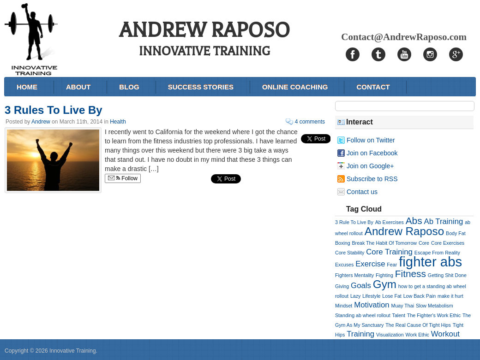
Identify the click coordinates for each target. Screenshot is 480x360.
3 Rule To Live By (354, 222)
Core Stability (349, 252)
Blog (129, 87)
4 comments (310, 121)
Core (424, 243)
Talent (398, 315)
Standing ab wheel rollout (362, 315)
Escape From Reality (437, 252)
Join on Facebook (372, 153)
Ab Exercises (389, 222)
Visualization (390, 334)
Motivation (371, 305)
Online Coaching (295, 87)
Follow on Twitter (371, 140)
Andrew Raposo (404, 231)
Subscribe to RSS (372, 179)
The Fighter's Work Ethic (434, 315)
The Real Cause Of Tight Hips (418, 325)
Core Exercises (447, 243)
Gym (384, 284)
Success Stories (201, 87)
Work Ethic (417, 334)
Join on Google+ (370, 166)
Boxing (342, 243)
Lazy (355, 296)
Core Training (389, 252)
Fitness (410, 273)
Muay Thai (402, 305)
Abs (414, 220)
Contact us (362, 191)
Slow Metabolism (434, 305)
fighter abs (430, 261)
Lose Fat (391, 296)
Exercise (370, 264)
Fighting (384, 275)
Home (27, 87)
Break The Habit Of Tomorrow (384, 243)
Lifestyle (371, 296)
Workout (445, 334)
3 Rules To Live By (53, 110)
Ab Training (443, 221)
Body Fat (456, 233)
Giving (342, 286)
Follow (123, 178)
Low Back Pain (419, 296)
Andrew (40, 121)
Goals (361, 285)
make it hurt (450, 296)
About (78, 87)
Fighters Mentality (354, 275)
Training (360, 334)
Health (118, 121)
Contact (373, 87)
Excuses (344, 264)
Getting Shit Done (447, 275)
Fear (392, 264)
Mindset (343, 305)
